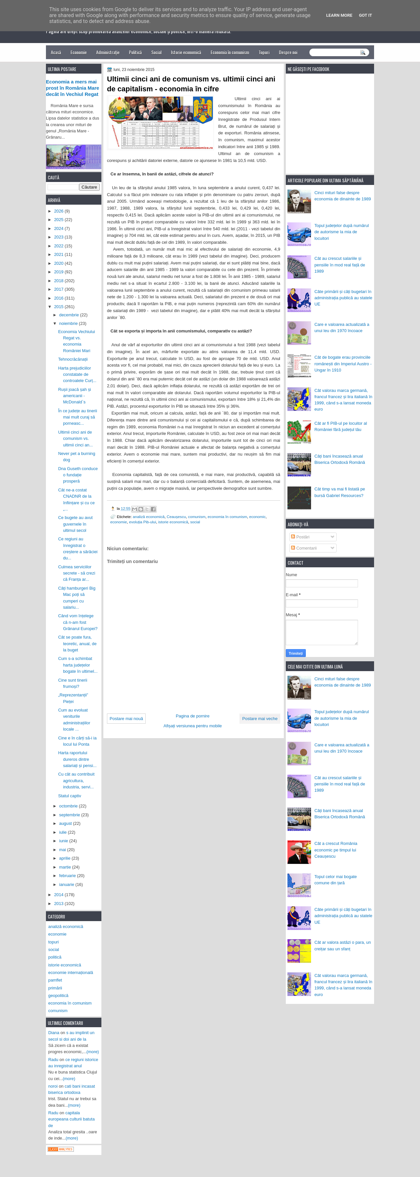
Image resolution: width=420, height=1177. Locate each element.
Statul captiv (69, 795)
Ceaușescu (176, 516)
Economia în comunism (230, 52)
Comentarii (304, 548)
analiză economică (149, 516)
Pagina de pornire (193, 715)
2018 (59, 280)
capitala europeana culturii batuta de (71, 1119)
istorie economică (173, 522)
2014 (59, 894)
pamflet (55, 980)
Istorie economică (186, 52)
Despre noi (288, 52)
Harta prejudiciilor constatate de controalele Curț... (77, 374)
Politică (135, 52)
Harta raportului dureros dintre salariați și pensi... (77, 759)
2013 (59, 903)
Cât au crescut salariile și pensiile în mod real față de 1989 (339, 265)
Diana (53, 1032)
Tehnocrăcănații (73, 359)
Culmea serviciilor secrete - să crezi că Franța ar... (76, 573)
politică (54, 957)
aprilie (65, 858)
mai (63, 849)
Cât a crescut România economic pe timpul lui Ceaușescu (335, 850)
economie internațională (70, 972)
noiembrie (69, 323)
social (195, 522)
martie (65, 867)
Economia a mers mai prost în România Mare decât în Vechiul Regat (72, 88)
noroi (53, 1086)
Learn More (339, 15)
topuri (53, 941)
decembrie (69, 314)
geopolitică (58, 995)
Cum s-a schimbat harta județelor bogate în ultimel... (77, 665)
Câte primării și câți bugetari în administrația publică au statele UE (343, 298)
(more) (93, 1051)
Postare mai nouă (126, 718)
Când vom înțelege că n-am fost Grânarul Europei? (77, 622)
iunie (64, 840)
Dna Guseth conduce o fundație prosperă (78, 475)
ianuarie (67, 884)
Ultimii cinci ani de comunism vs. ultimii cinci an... (75, 438)
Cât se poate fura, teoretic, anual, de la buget (77, 643)
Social (156, 52)
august (66, 823)
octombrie (69, 806)
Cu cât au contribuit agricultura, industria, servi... (76, 780)
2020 (59, 263)
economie (118, 522)
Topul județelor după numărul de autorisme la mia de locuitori (341, 232)
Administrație (107, 52)
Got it (365, 15)
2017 (59, 289)
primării (55, 987)
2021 (59, 254)
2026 (59, 211)
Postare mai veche (260, 718)
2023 (59, 237)
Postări (300, 536)
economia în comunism (227, 516)
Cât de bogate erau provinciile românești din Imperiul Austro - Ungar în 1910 (342, 364)
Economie (79, 52)
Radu (53, 1059)
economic (257, 516)
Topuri (264, 52)
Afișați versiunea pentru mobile (192, 725)
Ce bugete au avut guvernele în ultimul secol (75, 524)
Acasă (56, 52)
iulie (63, 832)
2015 (59, 306)
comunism (196, 516)
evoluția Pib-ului (142, 522)
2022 (59, 245)
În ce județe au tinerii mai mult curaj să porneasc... (77, 417)
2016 (59, 298)
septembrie (70, 814)
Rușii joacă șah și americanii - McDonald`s (74, 396)
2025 (59, 219)
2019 (59, 271)
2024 (59, 228)
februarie (68, 875)
